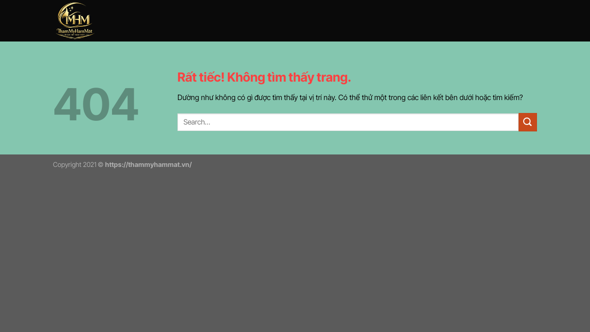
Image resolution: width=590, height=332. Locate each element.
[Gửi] (528, 122)
